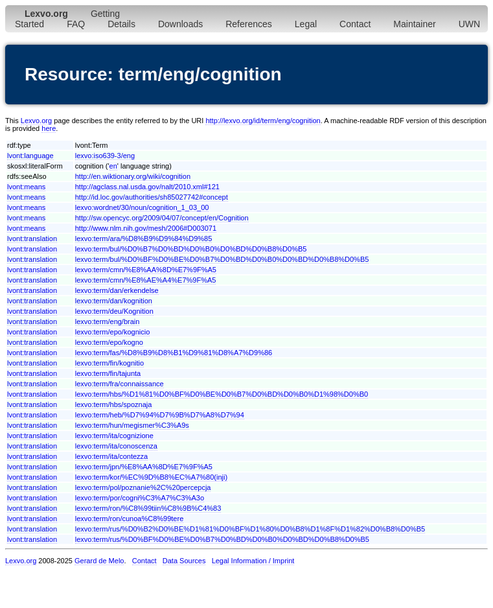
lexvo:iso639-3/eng (105, 155)
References (248, 24)
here (48, 128)
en (113, 166)
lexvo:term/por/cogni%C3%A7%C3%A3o (139, 498)
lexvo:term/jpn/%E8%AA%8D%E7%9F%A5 (143, 467)
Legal (306, 24)
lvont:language (30, 155)
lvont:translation (32, 238)
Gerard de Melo (99, 561)
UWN (469, 24)
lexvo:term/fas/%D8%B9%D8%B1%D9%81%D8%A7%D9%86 (173, 353)
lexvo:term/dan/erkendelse (117, 290)
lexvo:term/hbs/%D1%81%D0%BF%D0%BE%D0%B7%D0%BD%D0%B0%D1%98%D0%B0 (221, 394)
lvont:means (26, 187)
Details (121, 24)
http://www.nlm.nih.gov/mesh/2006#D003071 (145, 228)
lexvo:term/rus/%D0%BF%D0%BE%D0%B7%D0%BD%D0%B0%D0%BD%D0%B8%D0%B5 (222, 539)
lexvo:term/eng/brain (107, 321)
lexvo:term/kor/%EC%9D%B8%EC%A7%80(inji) (151, 477)
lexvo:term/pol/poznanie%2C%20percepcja (143, 487)
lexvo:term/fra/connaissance (119, 384)
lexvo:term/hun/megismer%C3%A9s (132, 425)
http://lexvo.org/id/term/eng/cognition (262, 120)
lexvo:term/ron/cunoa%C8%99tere (129, 518)
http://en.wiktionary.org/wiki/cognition (132, 176)
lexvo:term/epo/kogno (109, 342)
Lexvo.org (36, 120)
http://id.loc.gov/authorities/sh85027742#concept (151, 197)
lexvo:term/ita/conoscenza (116, 446)
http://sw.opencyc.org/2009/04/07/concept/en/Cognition (162, 218)
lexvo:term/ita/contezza (111, 456)
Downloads (180, 24)
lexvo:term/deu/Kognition (114, 311)
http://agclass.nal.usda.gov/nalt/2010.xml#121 (147, 187)
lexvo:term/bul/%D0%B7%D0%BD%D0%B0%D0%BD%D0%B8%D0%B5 (191, 249)
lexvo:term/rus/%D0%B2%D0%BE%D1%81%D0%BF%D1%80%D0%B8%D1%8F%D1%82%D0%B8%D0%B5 (250, 529)
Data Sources (184, 561)
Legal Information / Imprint (253, 561)
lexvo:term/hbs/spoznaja (113, 404)
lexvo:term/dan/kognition (113, 301)
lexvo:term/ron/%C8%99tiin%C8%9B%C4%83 (148, 508)
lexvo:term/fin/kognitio (109, 363)
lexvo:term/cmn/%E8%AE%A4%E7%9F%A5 (145, 280)
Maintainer (414, 24)
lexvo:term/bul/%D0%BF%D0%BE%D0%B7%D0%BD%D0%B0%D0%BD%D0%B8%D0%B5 (222, 259)
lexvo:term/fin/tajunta (108, 373)
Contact (355, 24)
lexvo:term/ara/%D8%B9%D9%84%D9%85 (143, 238)
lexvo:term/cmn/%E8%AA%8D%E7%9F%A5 (145, 270)
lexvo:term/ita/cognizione (114, 435)
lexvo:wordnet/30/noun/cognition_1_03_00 (142, 207)
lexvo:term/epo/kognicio (112, 332)
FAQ (76, 24)
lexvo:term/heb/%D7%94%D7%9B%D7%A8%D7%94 (159, 415)
